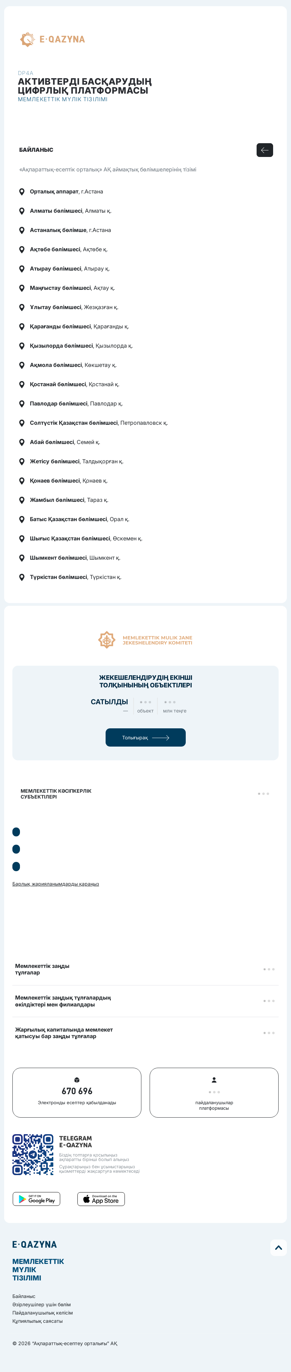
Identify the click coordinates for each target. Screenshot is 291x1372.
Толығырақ (145, 738)
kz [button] (96, 39)
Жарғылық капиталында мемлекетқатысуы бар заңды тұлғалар (64, 1032)
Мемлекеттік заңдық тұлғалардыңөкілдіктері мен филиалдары (63, 1000)
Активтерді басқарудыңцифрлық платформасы (85, 86)
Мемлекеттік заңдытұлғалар (42, 969)
